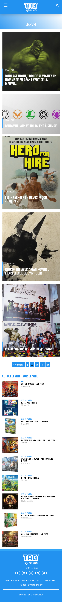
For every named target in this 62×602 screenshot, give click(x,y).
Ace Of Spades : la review (32, 383)
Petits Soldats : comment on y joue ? (38, 515)
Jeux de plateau (27, 400)
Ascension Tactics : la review (34, 534)
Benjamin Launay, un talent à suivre (31, 125)
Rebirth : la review (30, 477)
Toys (7, 580)
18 (42, 364)
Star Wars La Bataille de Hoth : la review (37, 460)
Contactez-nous (49, 580)
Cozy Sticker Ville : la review (34, 421)
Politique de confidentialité (31, 585)
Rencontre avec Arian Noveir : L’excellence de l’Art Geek (27, 271)
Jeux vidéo (15, 580)
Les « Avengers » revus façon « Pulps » (26, 199)
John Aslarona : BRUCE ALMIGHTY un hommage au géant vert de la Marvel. (30, 79)
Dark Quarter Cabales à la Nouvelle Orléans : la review (38, 497)
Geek (22, 381)
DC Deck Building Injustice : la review (38, 440)
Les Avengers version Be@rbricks (29, 348)
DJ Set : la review (29, 402)
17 (37, 364)
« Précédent (18, 364)
